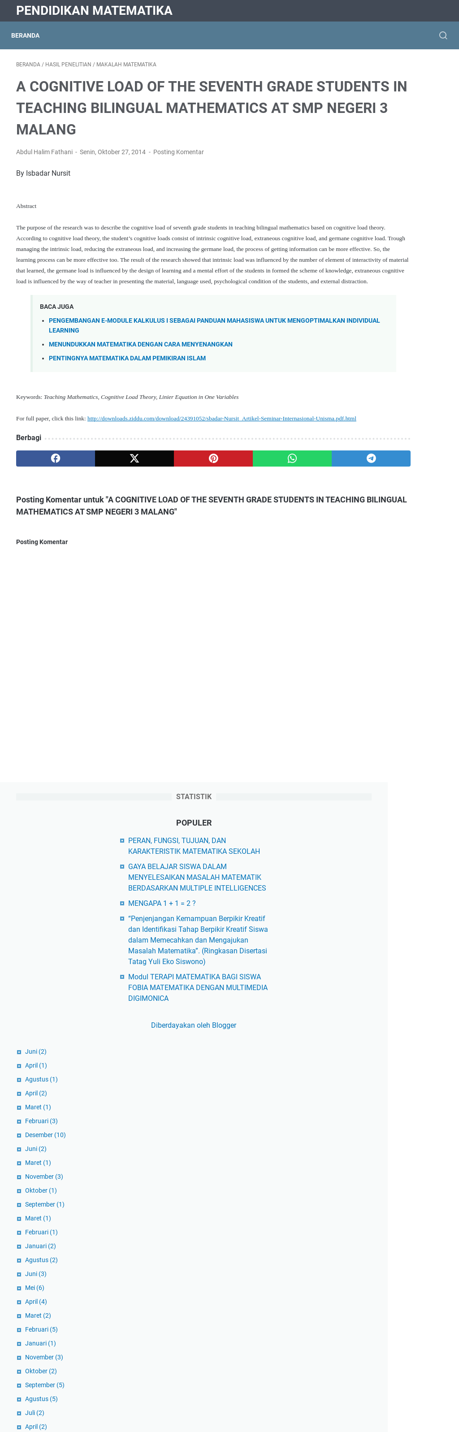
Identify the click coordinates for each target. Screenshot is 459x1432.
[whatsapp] (215, 528)
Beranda (30, 35)
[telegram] (272, 528)
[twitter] (101, 528)
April (353, 402)
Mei (351, 624)
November (361, 513)
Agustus (358, 416)
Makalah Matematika (376, 1253)
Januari (357, 582)
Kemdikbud (360, 1101)
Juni (353, 388)
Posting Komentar (178, 178)
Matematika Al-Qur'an (376, 1268)
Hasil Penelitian (366, 1223)
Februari (358, 457)
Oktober (358, 527)
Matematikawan (368, 1345)
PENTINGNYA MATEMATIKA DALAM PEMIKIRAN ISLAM (127, 417)
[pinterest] (158, 528)
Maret (355, 443)
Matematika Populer (374, 1299)
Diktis (351, 1086)
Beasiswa (357, 1162)
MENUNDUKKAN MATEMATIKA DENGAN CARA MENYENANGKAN (141, 403)
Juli (351, 749)
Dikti (349, 1116)
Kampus (355, 1238)
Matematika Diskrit (372, 1284)
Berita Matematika (371, 1177)
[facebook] (44, 528)
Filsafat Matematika (374, 1207)
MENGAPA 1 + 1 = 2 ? (376, 197)
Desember (362, 471)
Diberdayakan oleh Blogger (387, 362)
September (361, 541)
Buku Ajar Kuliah (368, 1192)
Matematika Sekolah (374, 1314)
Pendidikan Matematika (94, 10)
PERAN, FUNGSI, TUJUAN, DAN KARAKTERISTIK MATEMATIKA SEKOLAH (391, 123)
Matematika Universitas (379, 1329)
